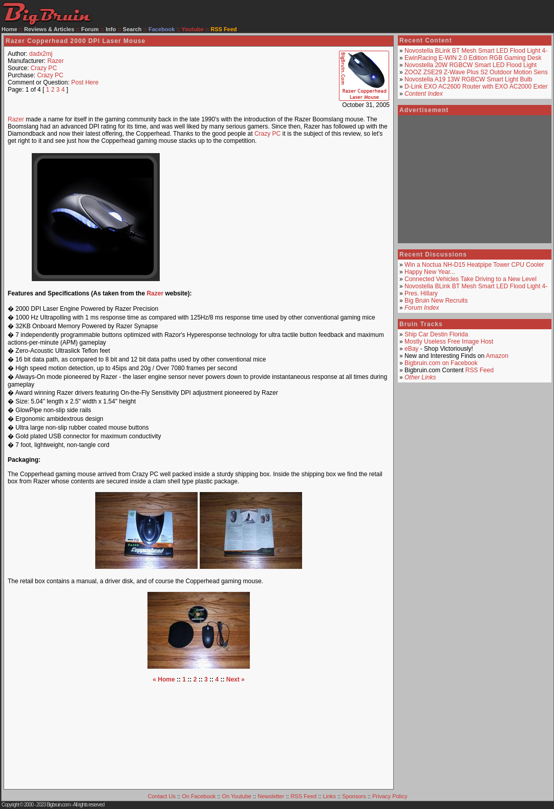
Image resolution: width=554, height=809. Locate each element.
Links (329, 796)
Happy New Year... (429, 271)
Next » (235, 679)
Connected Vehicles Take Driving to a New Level (470, 279)
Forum (90, 29)
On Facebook (199, 796)
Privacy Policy (389, 796)
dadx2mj (40, 53)
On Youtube (236, 796)
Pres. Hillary (421, 293)
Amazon (497, 355)
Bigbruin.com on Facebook (441, 363)
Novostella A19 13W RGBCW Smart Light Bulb (468, 79)
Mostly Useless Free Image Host (448, 341)
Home (9, 29)
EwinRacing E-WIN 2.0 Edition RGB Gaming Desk (472, 57)
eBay (411, 348)
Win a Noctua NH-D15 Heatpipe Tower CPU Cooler (474, 264)
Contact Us (162, 796)
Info (110, 29)
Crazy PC (44, 68)
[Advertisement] (284, 217)
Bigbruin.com (58, 804)
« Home (164, 679)
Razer (55, 61)
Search (132, 29)
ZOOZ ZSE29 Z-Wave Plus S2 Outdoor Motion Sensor (478, 72)
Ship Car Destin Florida (436, 334)
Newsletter (271, 796)
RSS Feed (479, 370)
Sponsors (354, 796)
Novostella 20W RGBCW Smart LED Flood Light (470, 65)
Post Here (84, 82)
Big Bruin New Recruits (435, 300)
